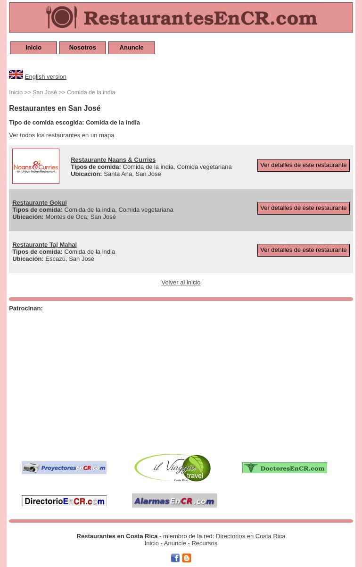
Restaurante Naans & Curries (113, 159)
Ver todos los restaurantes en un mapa (61, 135)
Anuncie (132, 47)
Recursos (204, 543)
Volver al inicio (180, 282)
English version (45, 76)
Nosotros (82, 47)
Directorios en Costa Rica (250, 536)
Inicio (33, 47)
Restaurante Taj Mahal (44, 244)
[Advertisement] (132, 381)
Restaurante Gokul (39, 202)
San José (45, 92)
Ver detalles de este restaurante (303, 164)
